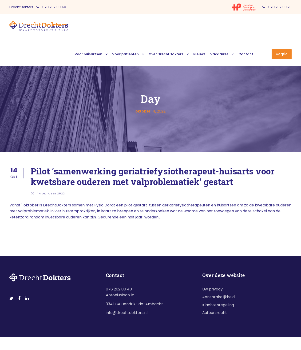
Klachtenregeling (218, 305)
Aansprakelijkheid (218, 297)
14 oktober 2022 (51, 193)
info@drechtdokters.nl (126, 312)
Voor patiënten (125, 54)
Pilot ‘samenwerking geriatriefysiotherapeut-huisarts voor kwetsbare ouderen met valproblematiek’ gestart (152, 176)
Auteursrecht (214, 312)
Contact (245, 54)
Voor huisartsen (88, 54)
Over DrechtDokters (166, 54)
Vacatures (219, 54)
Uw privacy (212, 289)
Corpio (282, 54)
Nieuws (199, 54)
